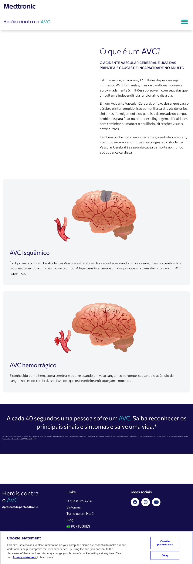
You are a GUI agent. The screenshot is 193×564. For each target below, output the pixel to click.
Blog (70, 520)
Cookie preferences (165, 544)
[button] (184, 21)
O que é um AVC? (79, 501)
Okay (165, 557)
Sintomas (74, 507)
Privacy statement (25, 559)
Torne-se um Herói (80, 514)
